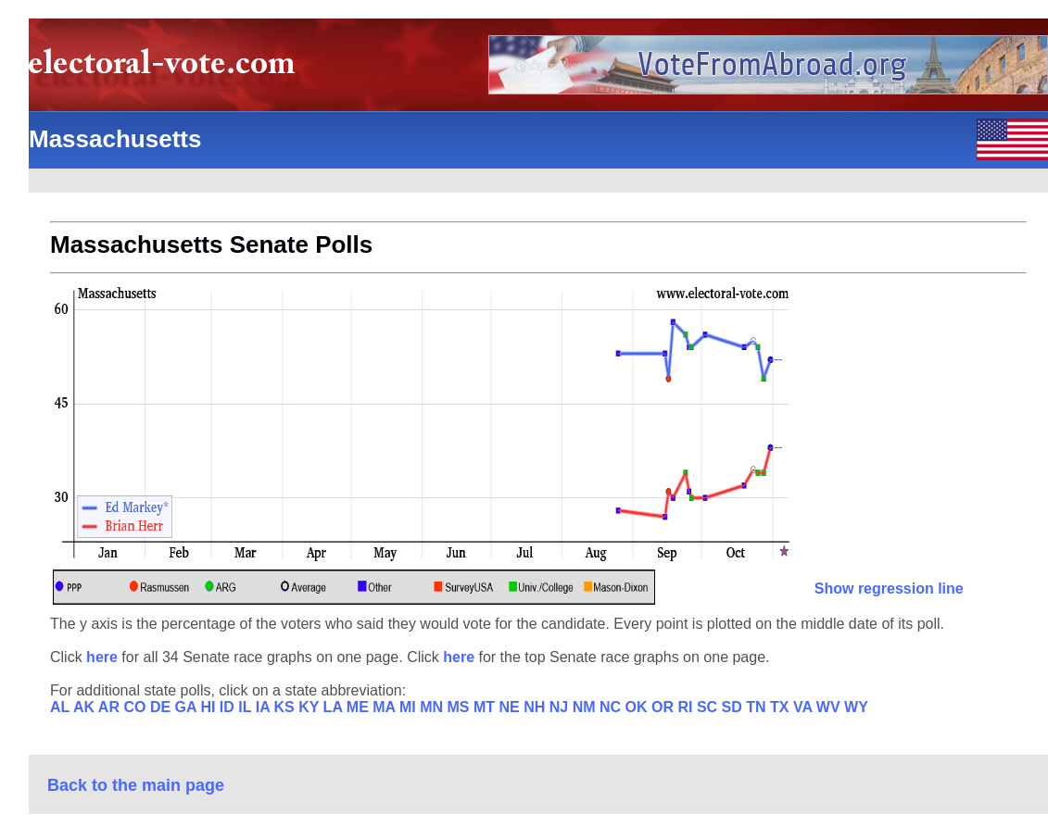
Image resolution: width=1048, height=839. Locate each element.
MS (460, 707)
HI (209, 707)
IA (265, 707)
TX (781, 707)
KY (310, 707)
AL (61, 707)
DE (162, 707)
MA (385, 707)
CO (136, 707)
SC (709, 707)
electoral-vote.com (167, 69)
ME (359, 707)
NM (586, 707)
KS (286, 707)
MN (433, 707)
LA (335, 707)
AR (111, 707)
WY (856, 707)
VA (804, 707)
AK (85, 707)
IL (246, 707)
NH (536, 707)
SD (734, 707)
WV (830, 707)
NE (511, 707)
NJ (561, 707)
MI (409, 707)
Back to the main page (135, 785)
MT (486, 707)
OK (638, 707)
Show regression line (889, 588)
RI (686, 707)
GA (188, 707)
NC (612, 707)
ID (229, 707)
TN (758, 707)
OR (664, 707)
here (103, 657)
